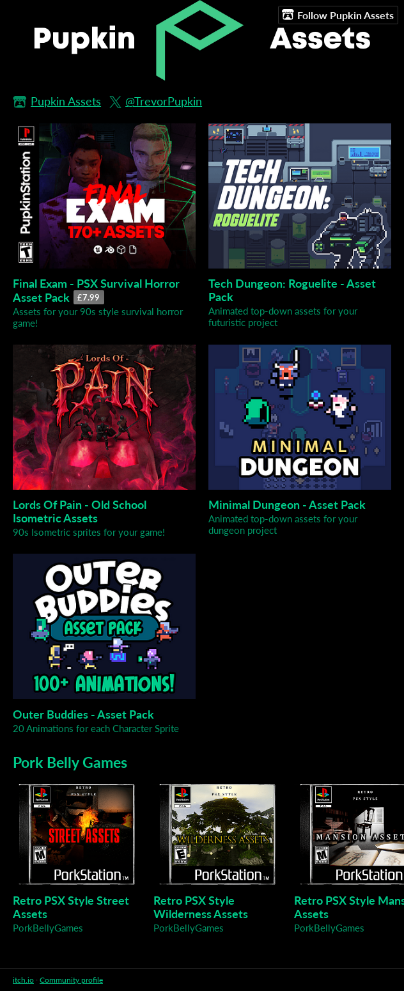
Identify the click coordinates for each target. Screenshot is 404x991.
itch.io (23, 980)
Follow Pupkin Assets (338, 14)
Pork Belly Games (70, 762)
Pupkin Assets (66, 101)
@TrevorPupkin (163, 101)
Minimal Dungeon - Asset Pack (287, 504)
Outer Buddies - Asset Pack (83, 714)
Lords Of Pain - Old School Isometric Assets (79, 511)
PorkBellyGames (48, 927)
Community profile (71, 980)
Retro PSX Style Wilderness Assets (200, 907)
